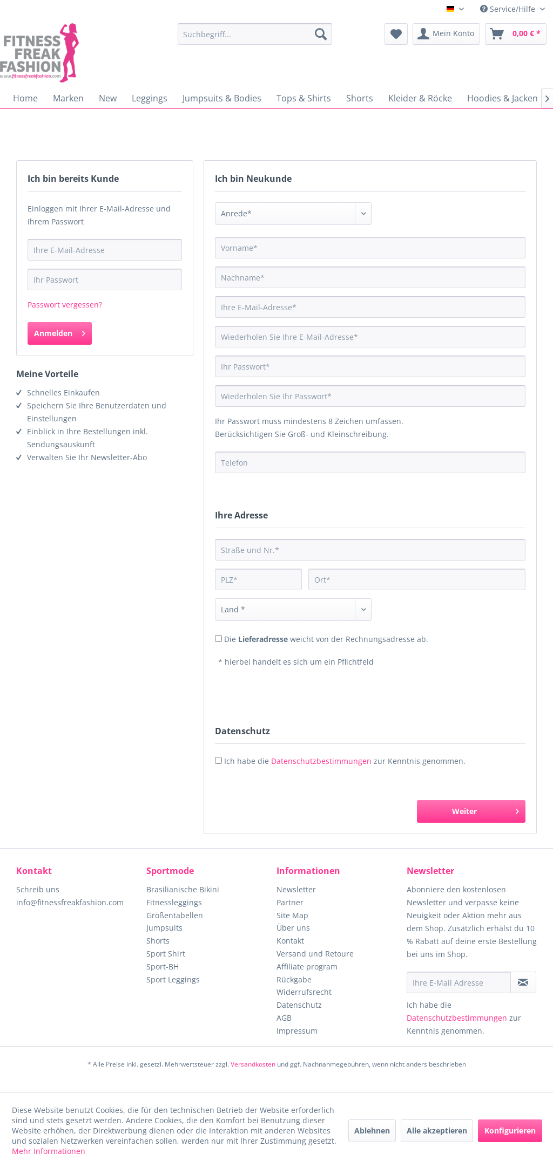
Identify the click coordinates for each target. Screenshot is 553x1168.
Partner (290, 902)
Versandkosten (253, 1064)
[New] (107, 98)
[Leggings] (149, 98)
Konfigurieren (510, 1130)
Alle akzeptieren (437, 1130)
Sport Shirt (165, 953)
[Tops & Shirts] (304, 98)
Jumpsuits (164, 928)
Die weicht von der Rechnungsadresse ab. (326, 639)
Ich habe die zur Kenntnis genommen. (345, 761)
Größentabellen (174, 915)
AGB (284, 1018)
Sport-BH (162, 966)
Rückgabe (294, 979)
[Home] (25, 98)
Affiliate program (307, 966)
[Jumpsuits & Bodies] (222, 98)
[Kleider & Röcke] (420, 98)
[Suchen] (320, 34)
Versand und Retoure (315, 953)
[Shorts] (360, 98)
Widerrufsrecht (304, 992)
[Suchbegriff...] (255, 34)
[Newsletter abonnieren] (523, 982)
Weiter (485, 809)
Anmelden (59, 331)
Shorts (158, 940)
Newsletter (296, 889)
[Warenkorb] (516, 34)
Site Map (292, 915)
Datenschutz (299, 1005)
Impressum (297, 1031)
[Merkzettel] (396, 34)
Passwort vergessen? (65, 304)
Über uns (293, 928)
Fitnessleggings (174, 902)
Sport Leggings (173, 979)
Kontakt (290, 940)
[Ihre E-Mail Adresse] (459, 982)
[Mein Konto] (446, 34)
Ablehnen (372, 1130)
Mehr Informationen (48, 1151)
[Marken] (68, 98)
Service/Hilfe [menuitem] (508, 9)
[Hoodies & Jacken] (502, 98)
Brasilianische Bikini (182, 889)
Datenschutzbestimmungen (321, 761)
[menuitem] (255, 34)
